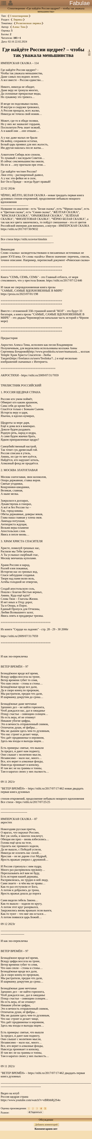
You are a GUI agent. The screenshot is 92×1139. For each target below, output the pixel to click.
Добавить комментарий (46, 1124)
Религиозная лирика (28, 23)
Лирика (17, 19)
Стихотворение (19, 15)
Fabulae (79, 3)
